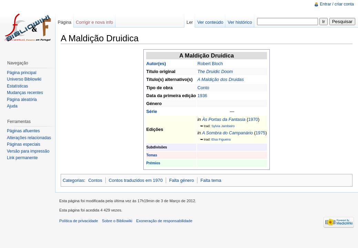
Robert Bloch (210, 63)
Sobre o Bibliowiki (117, 221)
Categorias (73, 180)
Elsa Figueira (221, 139)
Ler (189, 22)
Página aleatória (22, 99)
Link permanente (22, 157)
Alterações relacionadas (29, 137)
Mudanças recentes (25, 92)
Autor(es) (156, 63)
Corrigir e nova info (94, 22)
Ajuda (12, 106)
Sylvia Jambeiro (223, 126)
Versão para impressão (28, 151)
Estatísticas (17, 86)
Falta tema (211, 180)
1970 (253, 119)
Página (64, 22)
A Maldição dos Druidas (220, 79)
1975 (260, 132)
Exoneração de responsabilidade (164, 221)
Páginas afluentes (23, 130)
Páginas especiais (23, 144)
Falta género (181, 180)
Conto (203, 87)
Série (151, 111)
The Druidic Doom (215, 71)
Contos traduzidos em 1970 (136, 180)
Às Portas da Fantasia (223, 119)
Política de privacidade (78, 221)
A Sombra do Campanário (227, 132)
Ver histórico (240, 22)
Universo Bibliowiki (24, 79)
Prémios (153, 163)
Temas (151, 155)
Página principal (21, 72)
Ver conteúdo (210, 22)
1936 (202, 95)
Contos (95, 180)
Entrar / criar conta (337, 4)
